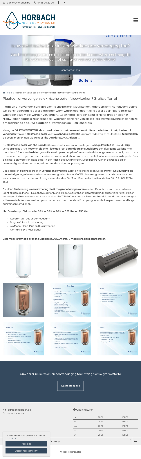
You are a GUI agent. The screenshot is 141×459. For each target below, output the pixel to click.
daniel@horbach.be (16, 2)
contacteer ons (70, 70)
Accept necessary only (26, 451)
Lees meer (11, 438)
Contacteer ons (70, 386)
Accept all (26, 444)
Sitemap (55, 441)
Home (9, 93)
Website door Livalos (70, 452)
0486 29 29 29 (44, 2)
